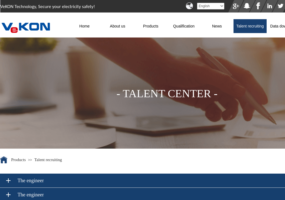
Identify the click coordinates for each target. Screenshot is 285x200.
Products (150, 26)
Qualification (184, 26)
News (217, 26)
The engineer (31, 180)
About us (117, 26)
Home (84, 26)
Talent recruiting (250, 26)
